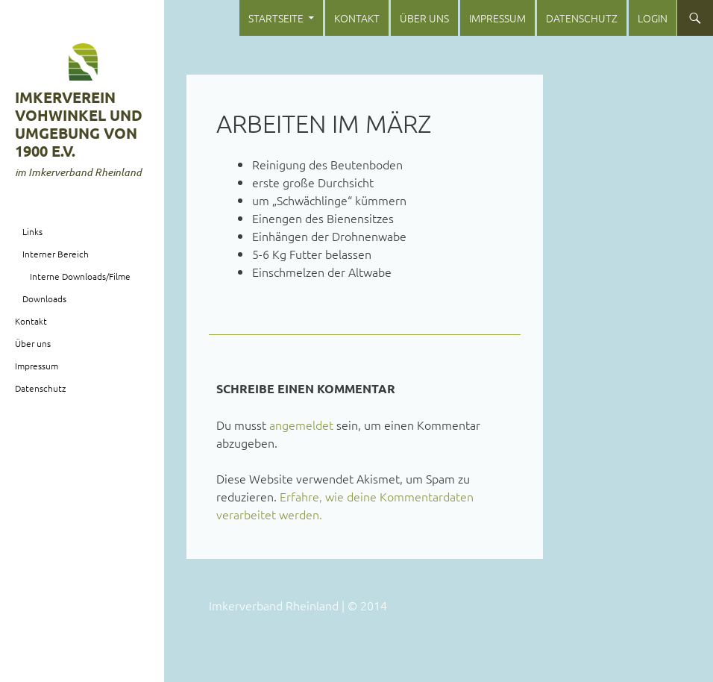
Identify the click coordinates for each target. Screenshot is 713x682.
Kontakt (357, 17)
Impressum (497, 17)
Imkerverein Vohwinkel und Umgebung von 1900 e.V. (78, 123)
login (653, 17)
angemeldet (301, 424)
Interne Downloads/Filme (80, 276)
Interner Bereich (55, 254)
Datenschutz (582, 17)
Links (32, 231)
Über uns (424, 17)
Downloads (44, 298)
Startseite (276, 17)
